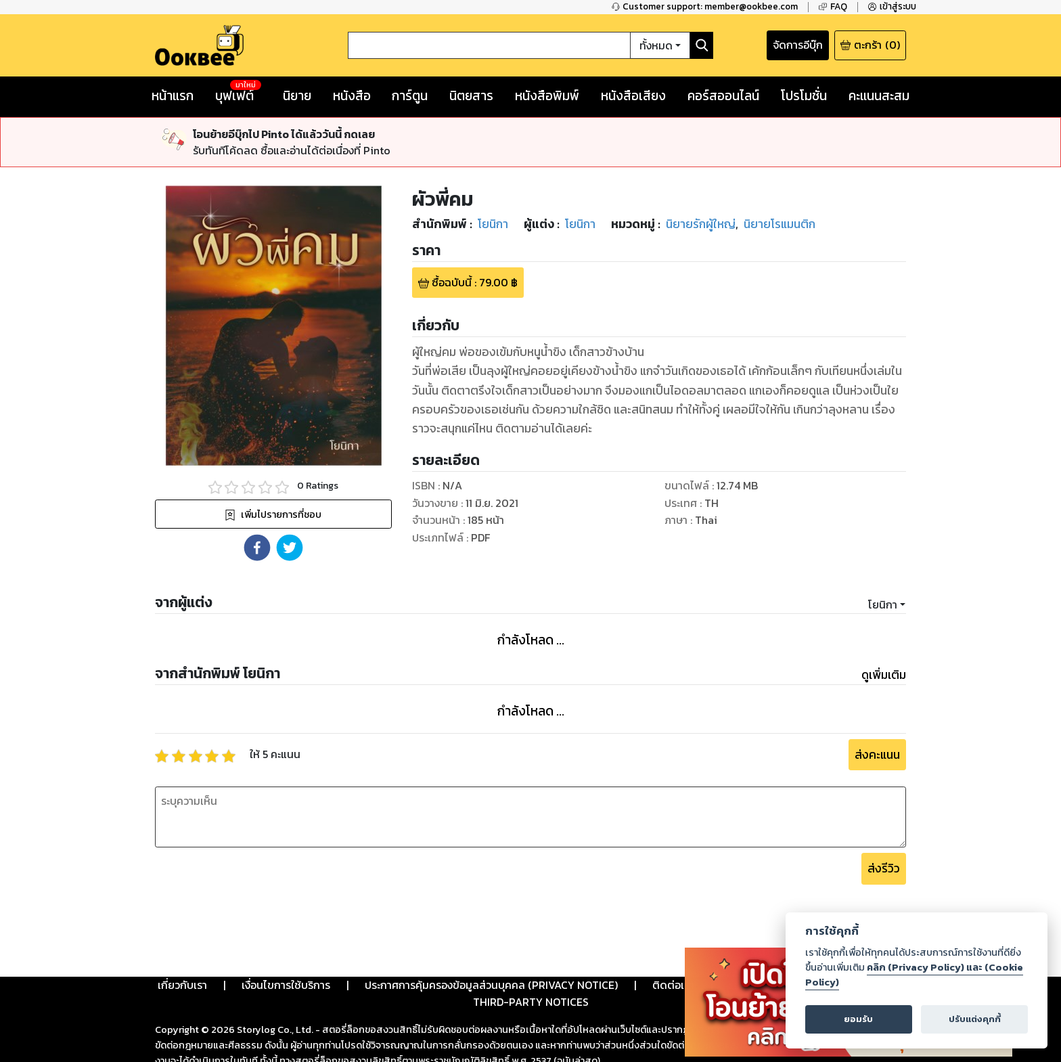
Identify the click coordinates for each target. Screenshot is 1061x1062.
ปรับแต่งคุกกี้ (975, 1019)
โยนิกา (882, 604)
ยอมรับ (858, 1019)
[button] (257, 547)
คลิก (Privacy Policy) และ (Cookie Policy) (914, 975)
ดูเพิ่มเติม (883, 675)
